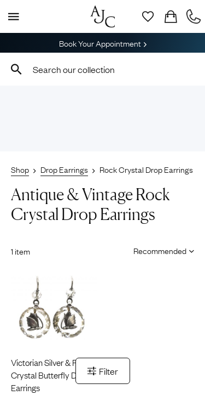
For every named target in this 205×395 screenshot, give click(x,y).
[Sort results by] (159, 250)
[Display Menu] (11, 16)
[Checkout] (170, 16)
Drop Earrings (64, 169)
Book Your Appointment (103, 43)
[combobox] (102, 69)
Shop (20, 169)
